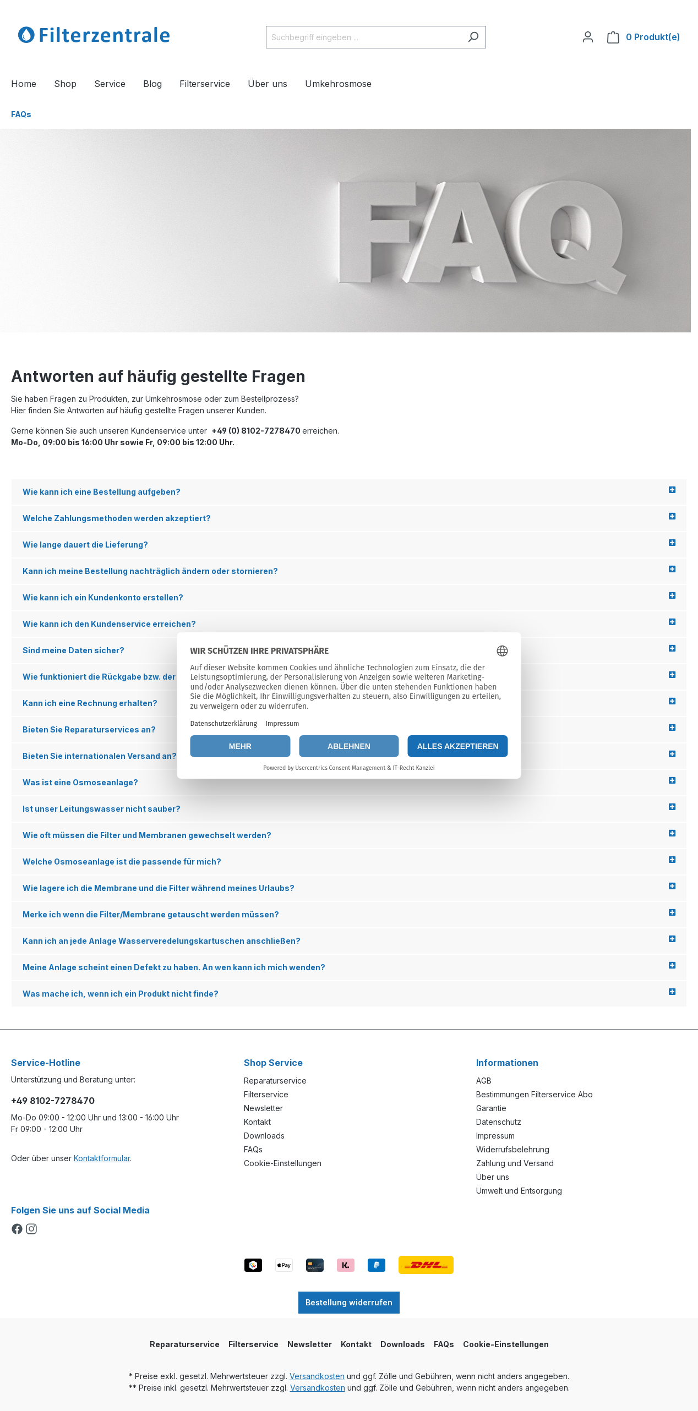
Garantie (491, 1108)
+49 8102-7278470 (53, 1100)
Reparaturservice (275, 1080)
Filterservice (266, 1094)
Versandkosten (317, 1376)
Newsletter (263, 1108)
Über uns (492, 1177)
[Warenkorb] (644, 37)
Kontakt (257, 1121)
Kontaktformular (102, 1158)
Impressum (495, 1135)
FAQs (253, 1149)
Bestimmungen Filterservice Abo (534, 1094)
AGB (484, 1080)
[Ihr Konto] (588, 36)
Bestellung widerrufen (349, 1302)
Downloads (264, 1135)
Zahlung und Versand (515, 1163)
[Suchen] (473, 37)
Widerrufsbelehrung (512, 1149)
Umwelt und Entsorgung (519, 1190)
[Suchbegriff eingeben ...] (363, 37)
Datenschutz (498, 1121)
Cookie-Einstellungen (282, 1163)
